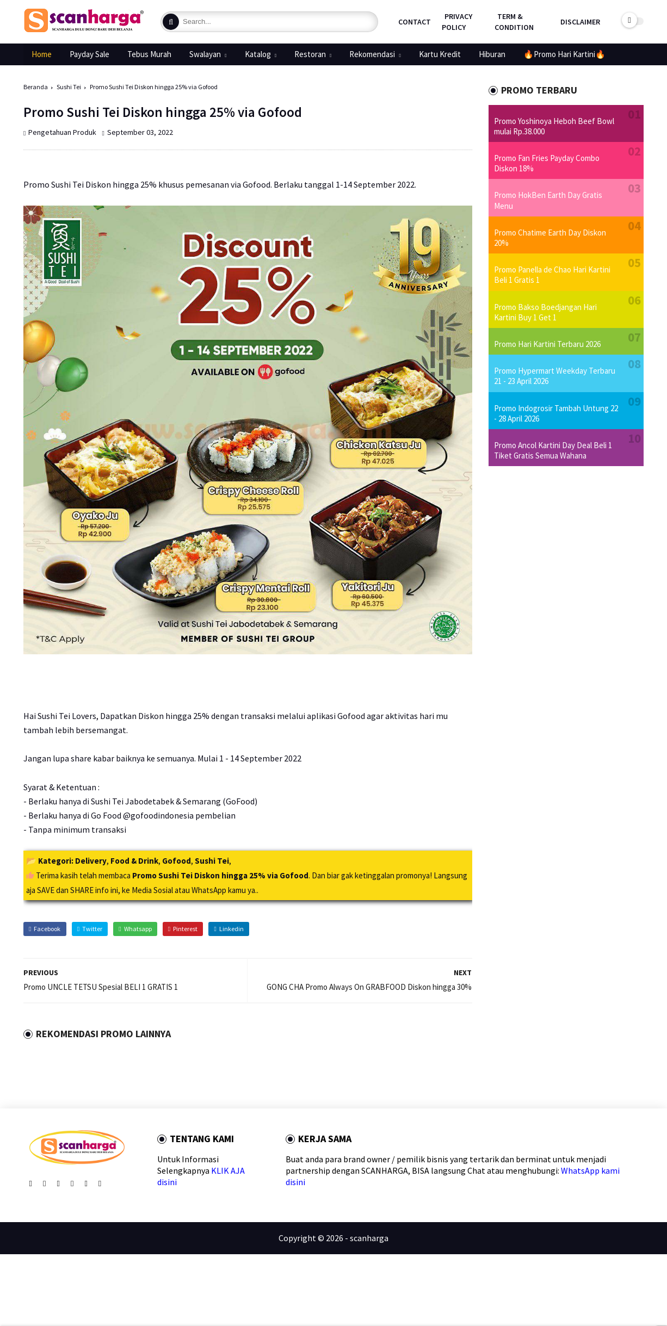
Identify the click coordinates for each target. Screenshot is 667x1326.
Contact (414, 22)
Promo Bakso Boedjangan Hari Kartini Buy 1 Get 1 (545, 312)
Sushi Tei (69, 87)
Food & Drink (134, 861)
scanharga (369, 1237)
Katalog (258, 54)
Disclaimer (580, 22)
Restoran (310, 54)
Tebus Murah (149, 54)
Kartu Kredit (440, 54)
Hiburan (492, 54)
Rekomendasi (372, 54)
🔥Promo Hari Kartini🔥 (564, 54)
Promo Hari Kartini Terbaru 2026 (547, 344)
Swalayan (205, 54)
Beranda (35, 87)
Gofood (176, 861)
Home (42, 54)
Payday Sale (89, 54)
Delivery (91, 861)
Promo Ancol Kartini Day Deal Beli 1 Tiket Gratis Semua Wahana (553, 450)
